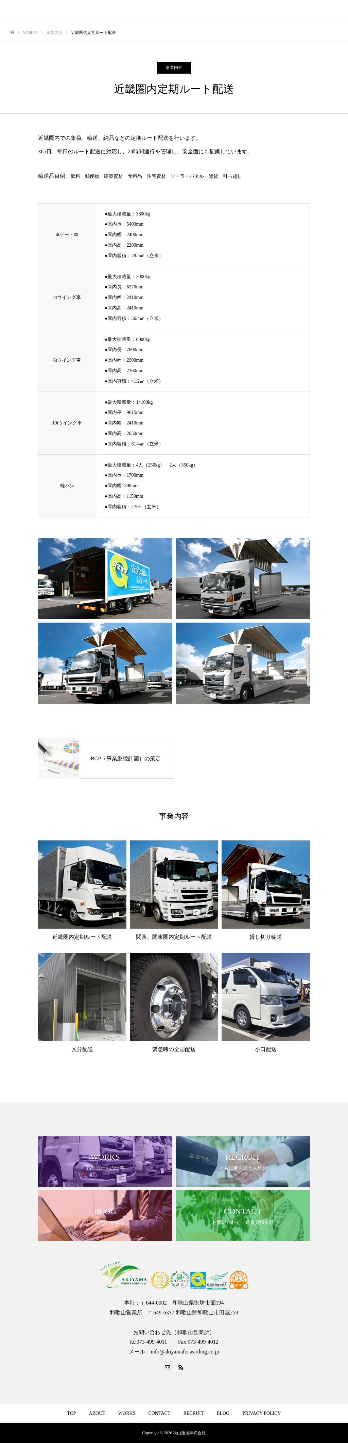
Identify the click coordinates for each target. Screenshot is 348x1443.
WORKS (127, 1413)
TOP (71, 1413)
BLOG (222, 1413)
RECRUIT (193, 1413)
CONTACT (159, 1413)
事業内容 (174, 67)
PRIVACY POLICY (261, 1413)
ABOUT (97, 1413)
